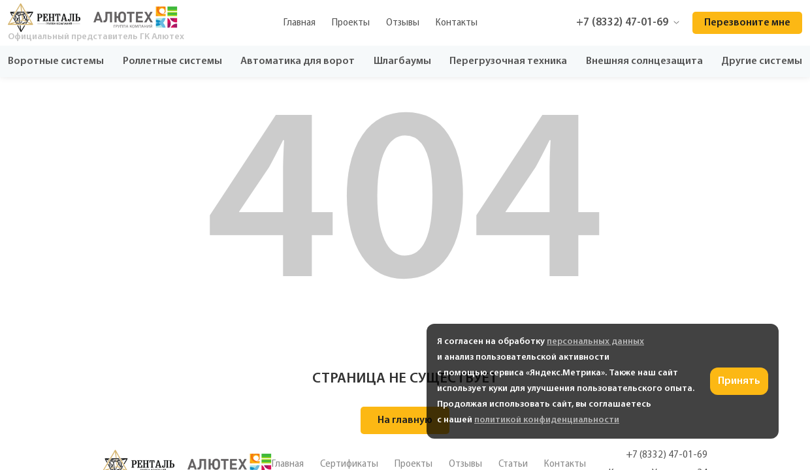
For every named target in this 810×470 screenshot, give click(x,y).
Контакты (457, 23)
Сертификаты (349, 464)
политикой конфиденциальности (546, 420)
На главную (405, 420)
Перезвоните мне (747, 23)
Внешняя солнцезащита (644, 61)
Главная (300, 23)
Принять (739, 381)
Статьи (513, 464)
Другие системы (761, 61)
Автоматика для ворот (297, 61)
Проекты (351, 23)
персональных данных (595, 342)
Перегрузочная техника (508, 61)
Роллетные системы (172, 61)
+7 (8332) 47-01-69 (627, 22)
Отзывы (402, 23)
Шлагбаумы (402, 61)
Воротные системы (56, 61)
